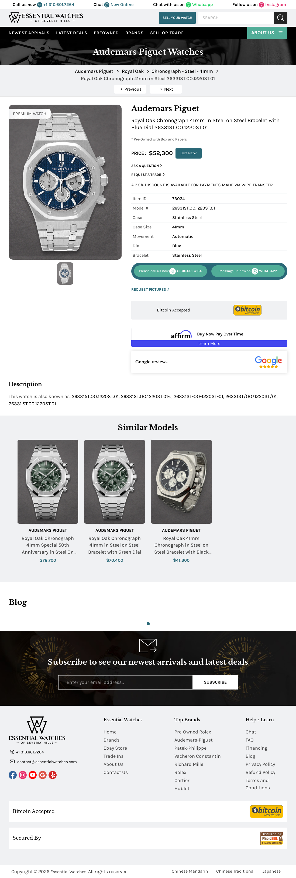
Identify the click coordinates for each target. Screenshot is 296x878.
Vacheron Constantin (197, 756)
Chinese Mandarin (190, 871)
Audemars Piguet (48, 530)
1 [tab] (148, 623)
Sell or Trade (167, 32)
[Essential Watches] (46, 17)
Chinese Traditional (235, 871)
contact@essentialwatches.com (43, 761)
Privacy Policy (260, 764)
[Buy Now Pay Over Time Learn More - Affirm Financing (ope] (209, 337)
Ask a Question (146, 165)
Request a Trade (148, 174)
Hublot (182, 788)
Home (110, 732)
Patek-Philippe (190, 748)
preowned (106, 32)
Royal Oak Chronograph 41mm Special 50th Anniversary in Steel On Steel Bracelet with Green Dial (47, 545)
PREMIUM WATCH (29, 113)
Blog (250, 756)
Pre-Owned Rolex (192, 732)
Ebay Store (115, 748)
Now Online (118, 4)
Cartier (182, 780)
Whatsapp (199, 4)
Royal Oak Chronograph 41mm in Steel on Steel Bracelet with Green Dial (114, 545)
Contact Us (116, 772)
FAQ (250, 740)
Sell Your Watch (177, 18)
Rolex (180, 772)
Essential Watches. (68, 871)
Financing (256, 748)
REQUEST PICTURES (150, 289)
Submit (280, 18)
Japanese (272, 871)
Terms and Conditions (258, 784)
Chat (251, 732)
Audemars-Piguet (193, 740)
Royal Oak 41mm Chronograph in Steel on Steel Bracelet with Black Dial (181, 545)
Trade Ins (113, 756)
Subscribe (215, 682)
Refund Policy (260, 772)
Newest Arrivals (29, 32)
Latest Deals (71, 32)
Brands (134, 32)
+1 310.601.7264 (55, 4)
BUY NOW (188, 153)
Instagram (272, 4)
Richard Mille (188, 764)
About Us (267, 32)
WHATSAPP (248, 271)
